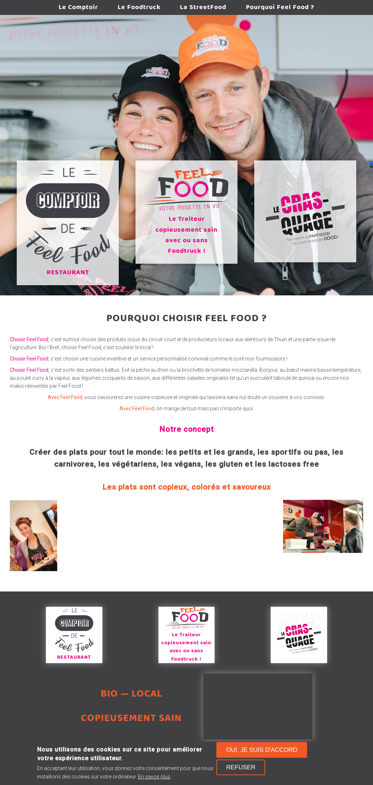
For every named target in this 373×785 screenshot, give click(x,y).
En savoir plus (154, 776)
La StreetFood (204, 8)
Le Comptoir (74, 8)
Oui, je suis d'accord (261, 749)
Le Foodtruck (137, 8)
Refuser (240, 767)
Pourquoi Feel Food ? (284, 8)
